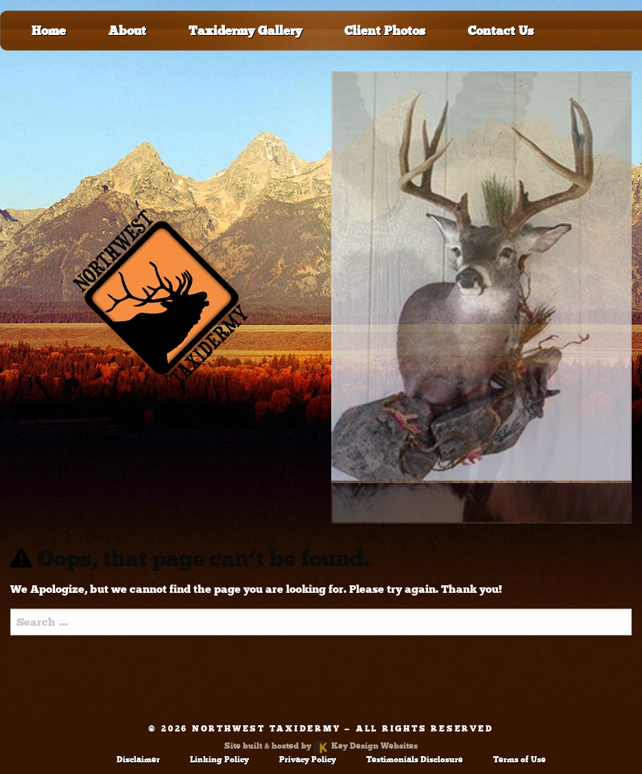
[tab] (481, 277)
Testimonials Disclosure (414, 759)
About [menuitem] (127, 30)
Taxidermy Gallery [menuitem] (245, 30)
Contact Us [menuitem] (501, 30)
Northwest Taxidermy (266, 729)
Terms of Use (519, 759)
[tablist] (481, 297)
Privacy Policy (307, 759)
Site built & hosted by (321, 746)
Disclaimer (138, 759)
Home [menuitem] (49, 30)
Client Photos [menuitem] (384, 30)
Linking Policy (219, 759)
